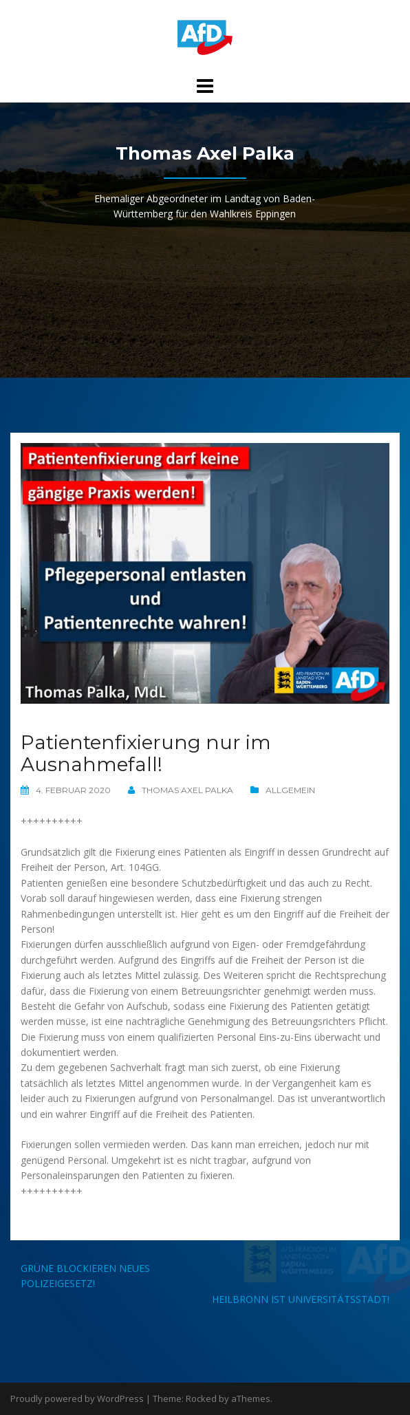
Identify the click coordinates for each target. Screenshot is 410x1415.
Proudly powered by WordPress (77, 1398)
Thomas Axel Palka (187, 790)
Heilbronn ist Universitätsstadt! (300, 1299)
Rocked (201, 1398)
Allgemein (290, 790)
